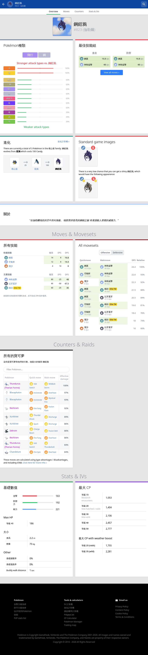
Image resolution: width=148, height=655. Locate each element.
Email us (123, 600)
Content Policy (122, 610)
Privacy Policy (121, 606)
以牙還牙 (13, 283)
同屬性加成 (21, 296)
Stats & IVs (94, 11)
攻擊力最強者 (20, 604)
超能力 (9, 98)
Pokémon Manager (73, 621)
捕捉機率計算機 (71, 611)
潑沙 (11, 266)
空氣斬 (12, 261)
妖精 (9, 107)
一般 (9, 84)
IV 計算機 (68, 604)
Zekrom (11, 430)
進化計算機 (69, 607)
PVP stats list (20, 618)
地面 (9, 79)
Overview (53, 11)
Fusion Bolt (51, 431)
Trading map (70, 625)
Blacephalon (13, 392)
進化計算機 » (63, 141)
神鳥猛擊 (88, 64)
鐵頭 (15, 287)
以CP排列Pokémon (23, 611)
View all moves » (111, 72)
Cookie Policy (121, 613)
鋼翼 (86, 58)
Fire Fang (35, 408)
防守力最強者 (20, 607)
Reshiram (12, 408)
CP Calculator (70, 618)
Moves (66, 11)
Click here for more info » (35, 462)
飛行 (9, 89)
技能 (16, 614)
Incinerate (35, 393)
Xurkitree (11, 416)
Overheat (50, 393)
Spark (33, 424)
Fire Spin (35, 452)
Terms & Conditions (124, 617)
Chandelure (13, 451)
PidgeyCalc (69, 614)
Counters (79, 11)
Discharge (50, 417)
